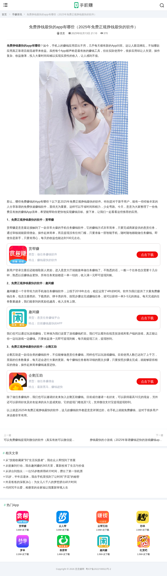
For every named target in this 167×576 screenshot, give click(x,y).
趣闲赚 (103, 550)
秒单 (142, 526)
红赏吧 (143, 550)
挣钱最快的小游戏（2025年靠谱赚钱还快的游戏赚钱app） (127, 440)
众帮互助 (103, 526)
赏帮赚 (22, 526)
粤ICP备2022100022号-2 (98, 568)
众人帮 (62, 526)
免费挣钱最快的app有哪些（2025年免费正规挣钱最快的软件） (83, 27)
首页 (4, 14)
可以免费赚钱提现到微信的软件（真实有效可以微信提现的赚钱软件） (48, 440)
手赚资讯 (17, 14)
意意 (61, 33)
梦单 (22, 550)
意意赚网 (79, 568)
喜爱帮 (63, 550)
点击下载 (147, 255)
